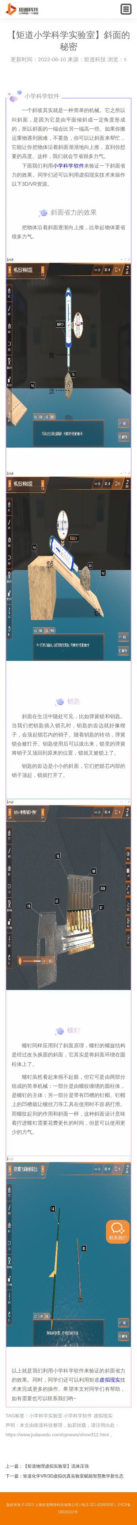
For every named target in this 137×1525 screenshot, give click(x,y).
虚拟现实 (109, 1380)
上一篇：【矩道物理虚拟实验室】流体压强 (47, 1466)
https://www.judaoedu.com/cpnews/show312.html (57, 1434)
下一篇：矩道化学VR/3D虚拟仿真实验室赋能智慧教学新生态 (64, 1476)
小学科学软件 (68, 166)
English (110, 17)
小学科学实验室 (45, 1415)
